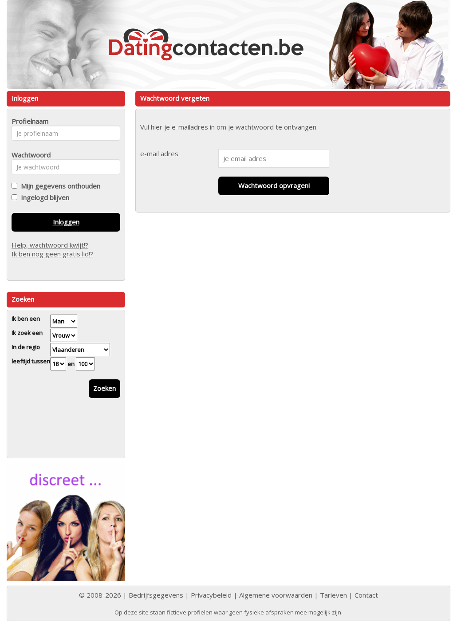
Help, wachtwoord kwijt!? (50, 244)
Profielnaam (29, 121)
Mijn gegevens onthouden (58, 185)
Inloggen (66, 221)
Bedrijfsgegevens (156, 595)
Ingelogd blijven (43, 197)
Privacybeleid (211, 595)
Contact (366, 595)
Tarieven (333, 595)
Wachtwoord (29, 154)
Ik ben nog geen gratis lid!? (52, 253)
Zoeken (104, 388)
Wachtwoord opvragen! (274, 185)
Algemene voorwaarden (275, 595)
